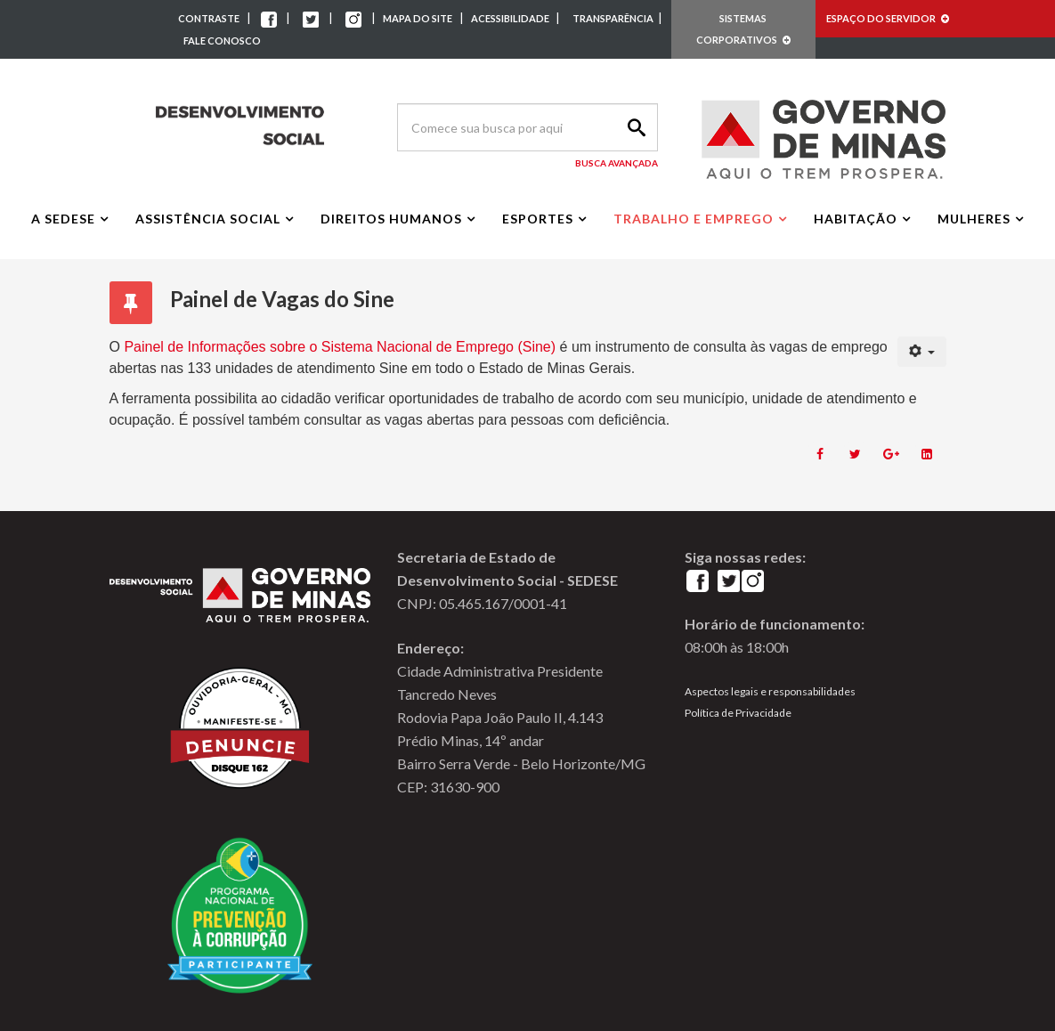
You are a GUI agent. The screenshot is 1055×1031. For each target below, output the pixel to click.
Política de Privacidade (738, 712)
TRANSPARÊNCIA (612, 18)
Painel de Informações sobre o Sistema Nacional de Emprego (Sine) (341, 346)
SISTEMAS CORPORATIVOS (743, 28)
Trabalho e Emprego (693, 218)
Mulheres (973, 218)
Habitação (855, 218)
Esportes (537, 218)
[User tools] (921, 352)
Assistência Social (207, 218)
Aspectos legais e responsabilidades (770, 691)
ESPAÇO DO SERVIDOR (887, 18)
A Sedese (63, 218)
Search (634, 127)
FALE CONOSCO (222, 40)
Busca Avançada (616, 163)
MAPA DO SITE (417, 18)
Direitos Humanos (391, 218)
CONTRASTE (208, 18)
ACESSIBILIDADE (511, 18)
